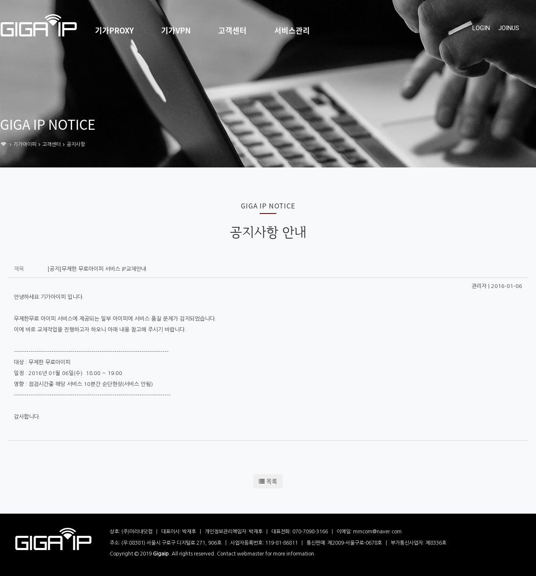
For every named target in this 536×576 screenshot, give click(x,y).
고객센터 (232, 30)
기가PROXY (114, 30)
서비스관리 (292, 30)
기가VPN (176, 30)
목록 (268, 481)
